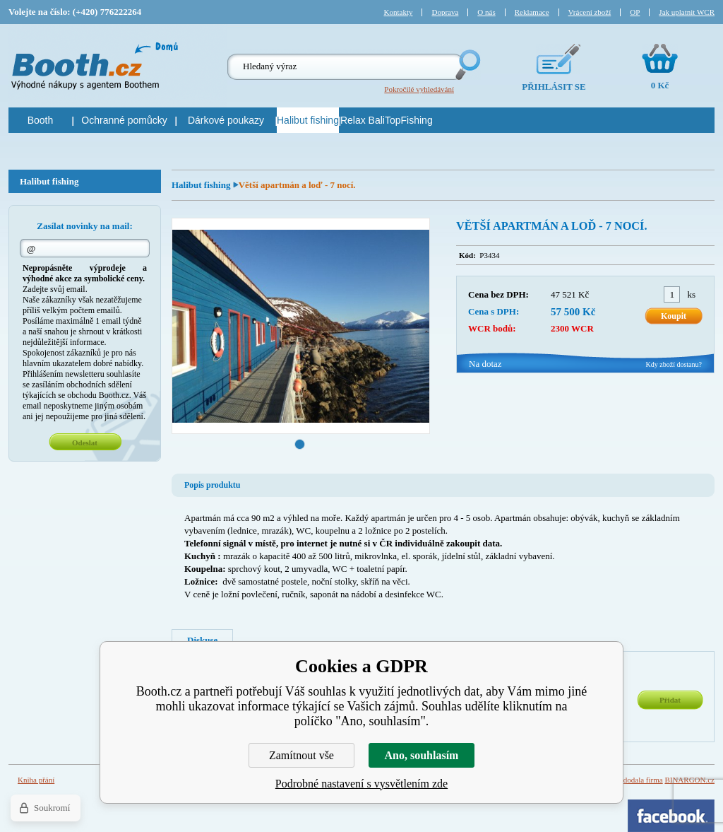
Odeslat (84, 442)
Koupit (673, 316)
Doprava (444, 12)
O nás (486, 12)
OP (635, 12)
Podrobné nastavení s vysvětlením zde (361, 784)
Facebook (671, 815)
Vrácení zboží (589, 12)
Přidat (670, 700)
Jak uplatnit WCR (687, 12)
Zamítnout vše (301, 755)
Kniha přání (36, 779)
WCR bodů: (492, 328)
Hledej (467, 64)
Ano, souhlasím (422, 755)
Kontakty (398, 12)
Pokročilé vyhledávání (419, 89)
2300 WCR (572, 328)
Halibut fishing (202, 185)
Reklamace (532, 12)
